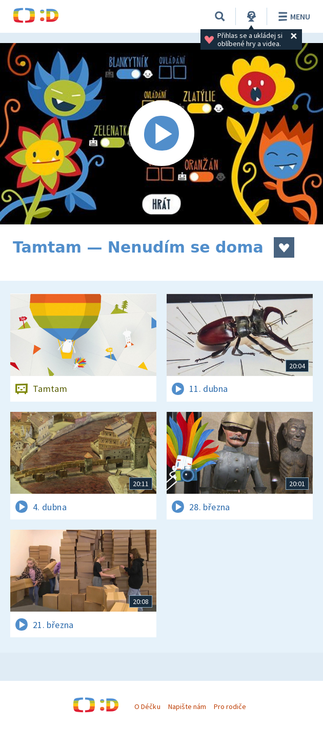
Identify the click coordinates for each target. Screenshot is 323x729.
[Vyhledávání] (220, 16)
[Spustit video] (161, 133)
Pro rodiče (230, 706)
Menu (292, 16)
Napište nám (187, 706)
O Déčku (147, 706)
